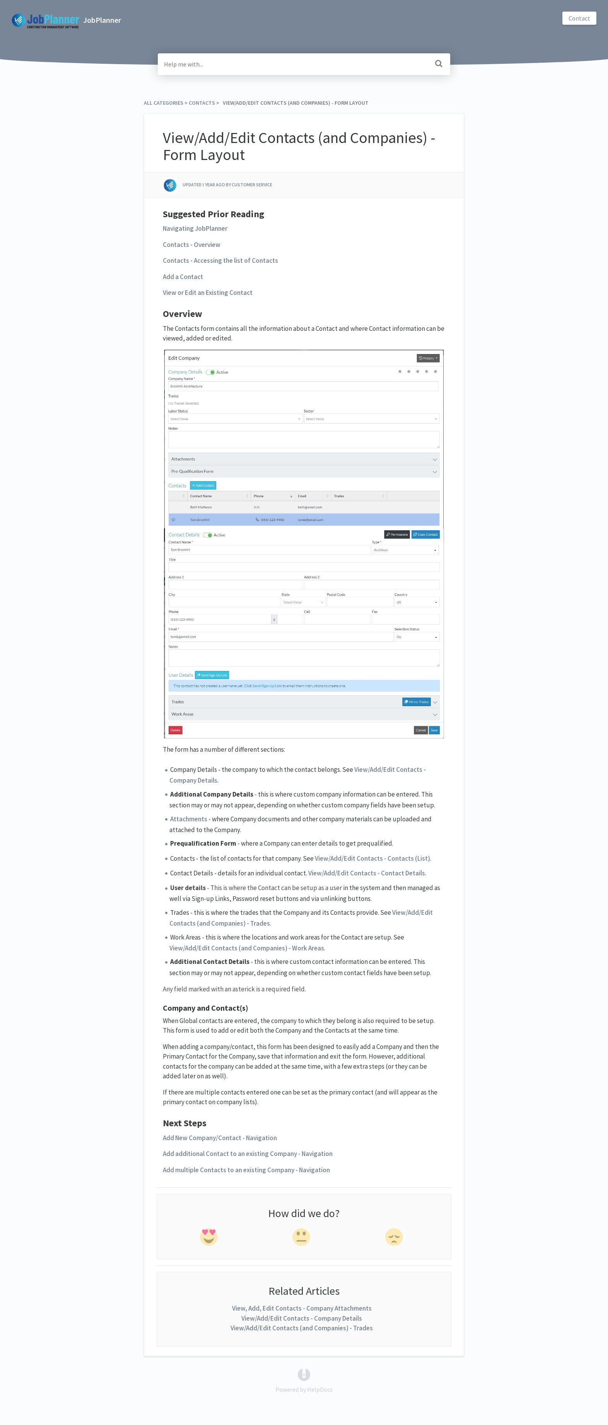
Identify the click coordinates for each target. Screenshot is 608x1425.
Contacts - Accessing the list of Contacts (220, 260)
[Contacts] (202, 102)
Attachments (188, 819)
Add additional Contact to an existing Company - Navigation (248, 1153)
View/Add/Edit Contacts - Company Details (301, 1318)
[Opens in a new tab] (304, 1373)
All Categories (163, 102)
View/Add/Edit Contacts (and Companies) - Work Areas (246, 948)
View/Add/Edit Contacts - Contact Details (366, 873)
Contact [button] (579, 18)
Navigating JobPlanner (195, 228)
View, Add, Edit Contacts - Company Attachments (302, 1308)
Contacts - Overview (191, 244)
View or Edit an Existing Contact (208, 292)
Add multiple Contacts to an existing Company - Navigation (246, 1170)
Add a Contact (183, 276)
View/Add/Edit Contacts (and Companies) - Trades (302, 1328)
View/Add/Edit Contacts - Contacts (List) (372, 858)
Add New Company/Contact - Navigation (220, 1138)
